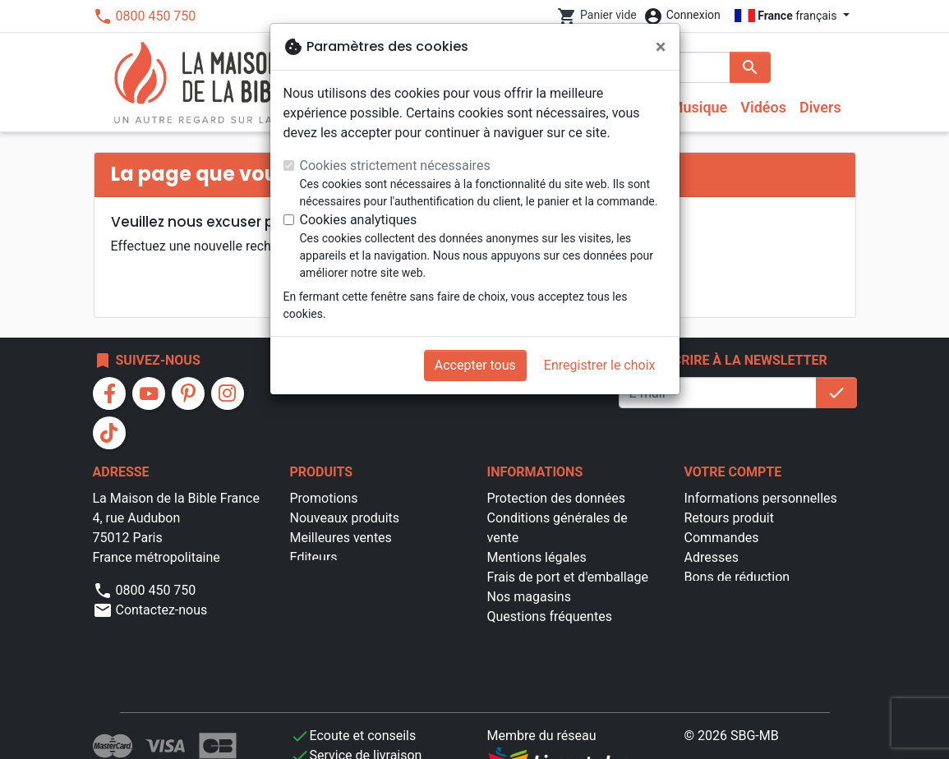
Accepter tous (475, 365)
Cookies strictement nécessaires (395, 165)
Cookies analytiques (358, 220)
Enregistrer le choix (600, 365)
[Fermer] (661, 47)
